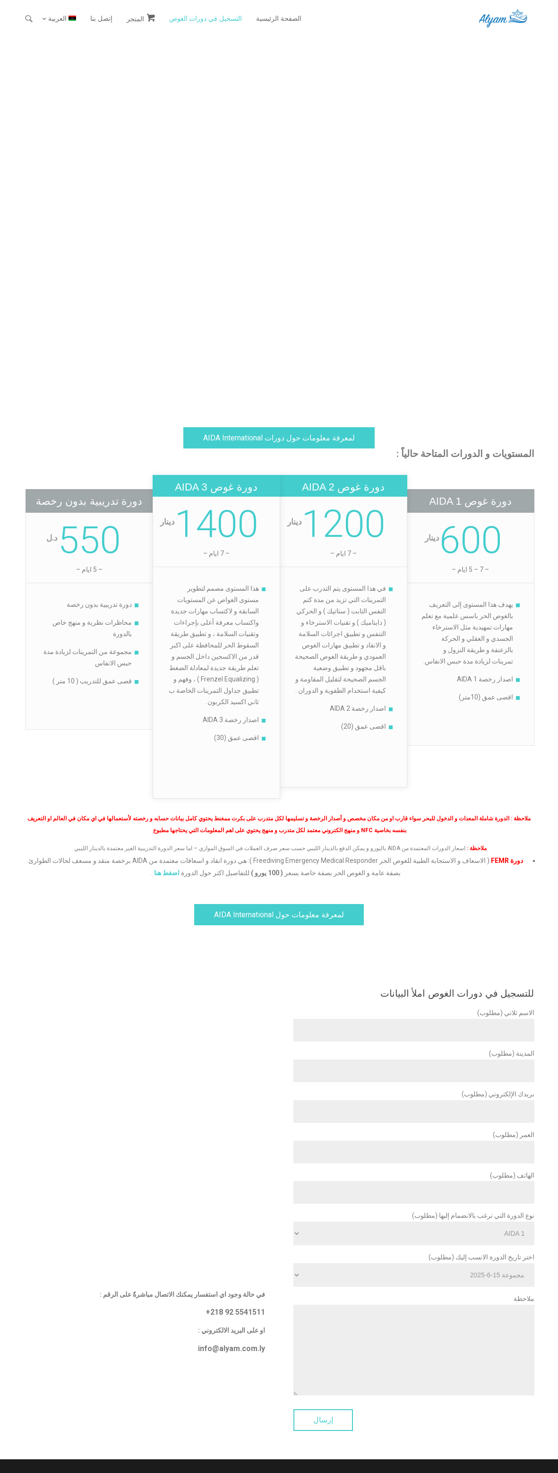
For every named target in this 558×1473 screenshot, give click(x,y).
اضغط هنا (167, 873)
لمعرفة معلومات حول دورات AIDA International (279, 437)
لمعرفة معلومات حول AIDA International (279, 914)
